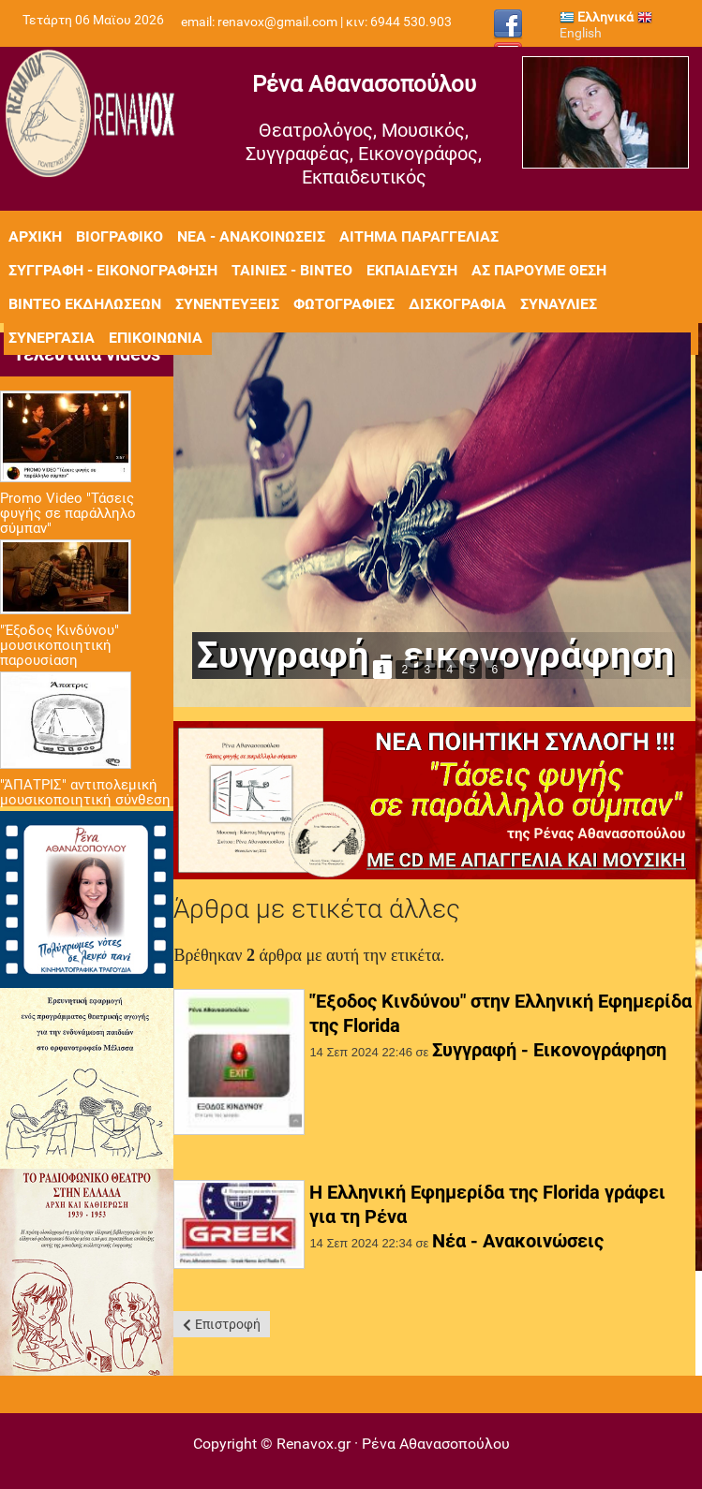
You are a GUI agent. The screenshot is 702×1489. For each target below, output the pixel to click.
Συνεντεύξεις (227, 304)
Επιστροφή (228, 1324)
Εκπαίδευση (411, 270)
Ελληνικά (597, 16)
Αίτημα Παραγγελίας (419, 236)
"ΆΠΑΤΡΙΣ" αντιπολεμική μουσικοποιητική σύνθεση (85, 792)
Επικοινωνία (155, 337)
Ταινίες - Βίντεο (292, 270)
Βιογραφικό (119, 236)
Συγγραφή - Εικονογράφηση (549, 1050)
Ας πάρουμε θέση (538, 270)
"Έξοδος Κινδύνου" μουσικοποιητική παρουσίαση (59, 645)
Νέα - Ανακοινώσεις (251, 236)
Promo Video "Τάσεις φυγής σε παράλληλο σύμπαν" (68, 513)
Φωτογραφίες (344, 304)
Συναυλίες (558, 304)
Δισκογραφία (457, 304)
